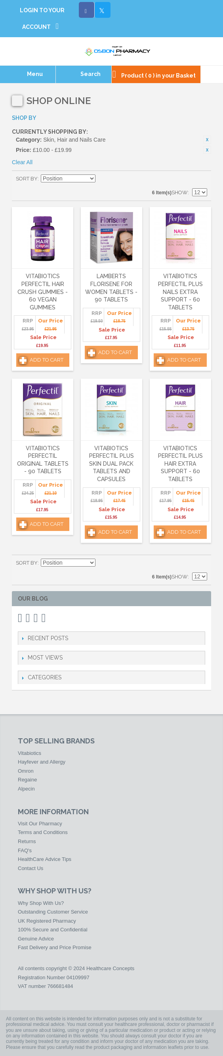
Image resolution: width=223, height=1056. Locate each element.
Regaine (27, 780)
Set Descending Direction (103, 179)
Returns (27, 841)
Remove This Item (207, 140)
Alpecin (26, 789)
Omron (26, 771)
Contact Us (30, 868)
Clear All (22, 162)
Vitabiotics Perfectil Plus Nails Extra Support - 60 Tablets (180, 291)
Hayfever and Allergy (41, 762)
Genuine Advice (36, 939)
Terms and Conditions (43, 832)
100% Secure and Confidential (53, 930)
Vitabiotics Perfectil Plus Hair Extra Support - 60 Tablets (180, 463)
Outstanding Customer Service (53, 912)
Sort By (27, 179)
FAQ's (25, 850)
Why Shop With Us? (41, 903)
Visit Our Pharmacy (40, 824)
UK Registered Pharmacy (47, 921)
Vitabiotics (29, 753)
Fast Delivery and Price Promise (54, 947)
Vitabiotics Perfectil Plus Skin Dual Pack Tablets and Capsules (111, 463)
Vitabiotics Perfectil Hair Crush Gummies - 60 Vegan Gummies (42, 291)
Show (180, 192)
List (201, 179)
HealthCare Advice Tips (44, 859)
